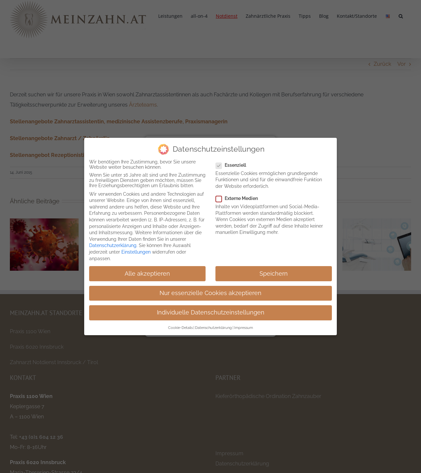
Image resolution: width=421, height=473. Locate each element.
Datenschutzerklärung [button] (213, 328)
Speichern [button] (274, 273)
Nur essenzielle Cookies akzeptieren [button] (210, 293)
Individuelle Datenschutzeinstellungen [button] (210, 312)
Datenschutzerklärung (112, 245)
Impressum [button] (243, 328)
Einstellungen (136, 252)
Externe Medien (239, 198)
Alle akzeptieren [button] (147, 273)
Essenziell (233, 165)
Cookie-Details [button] (180, 328)
